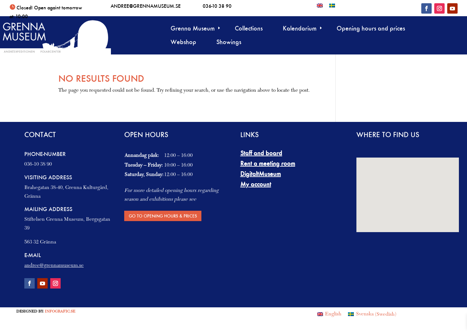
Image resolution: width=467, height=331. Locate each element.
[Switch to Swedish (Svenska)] (372, 314)
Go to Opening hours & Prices (163, 216)
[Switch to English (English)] (329, 314)
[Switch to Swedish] (332, 5)
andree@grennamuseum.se (146, 6)
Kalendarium (300, 29)
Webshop (183, 43)
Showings (228, 43)
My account (255, 184)
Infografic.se (60, 311)
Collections (249, 29)
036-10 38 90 (217, 6)
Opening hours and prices (371, 29)
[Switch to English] (320, 5)
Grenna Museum (193, 29)
